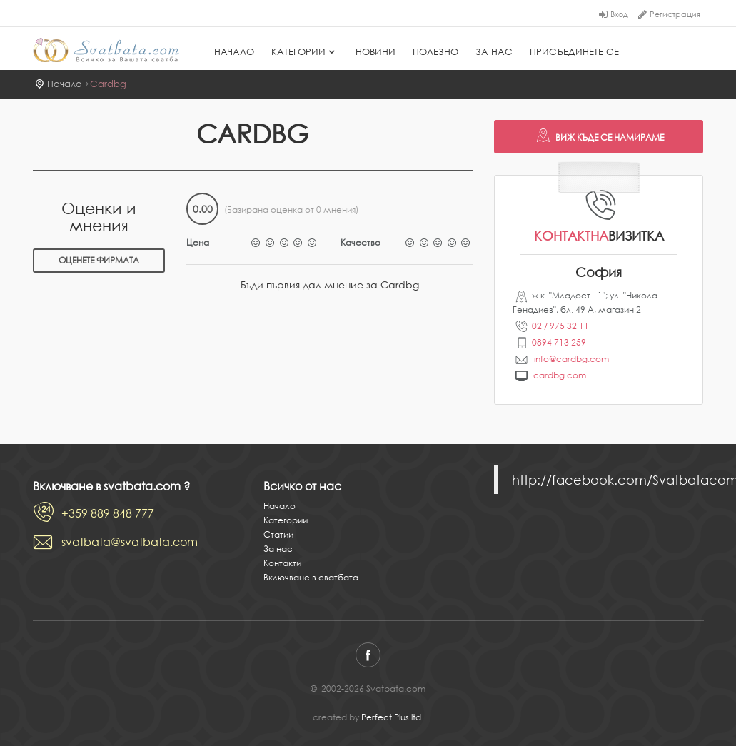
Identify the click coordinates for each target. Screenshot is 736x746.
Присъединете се (574, 52)
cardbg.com (559, 375)
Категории (304, 52)
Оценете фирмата (99, 260)
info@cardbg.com (570, 359)
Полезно (435, 52)
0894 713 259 (559, 342)
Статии (278, 534)
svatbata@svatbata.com (129, 542)
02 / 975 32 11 (560, 326)
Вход (619, 14)
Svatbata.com (106, 50)
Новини (375, 52)
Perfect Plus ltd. (392, 717)
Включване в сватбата (310, 577)
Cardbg (108, 84)
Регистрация (675, 14)
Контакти (282, 563)
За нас (494, 52)
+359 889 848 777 (107, 513)
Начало (234, 52)
